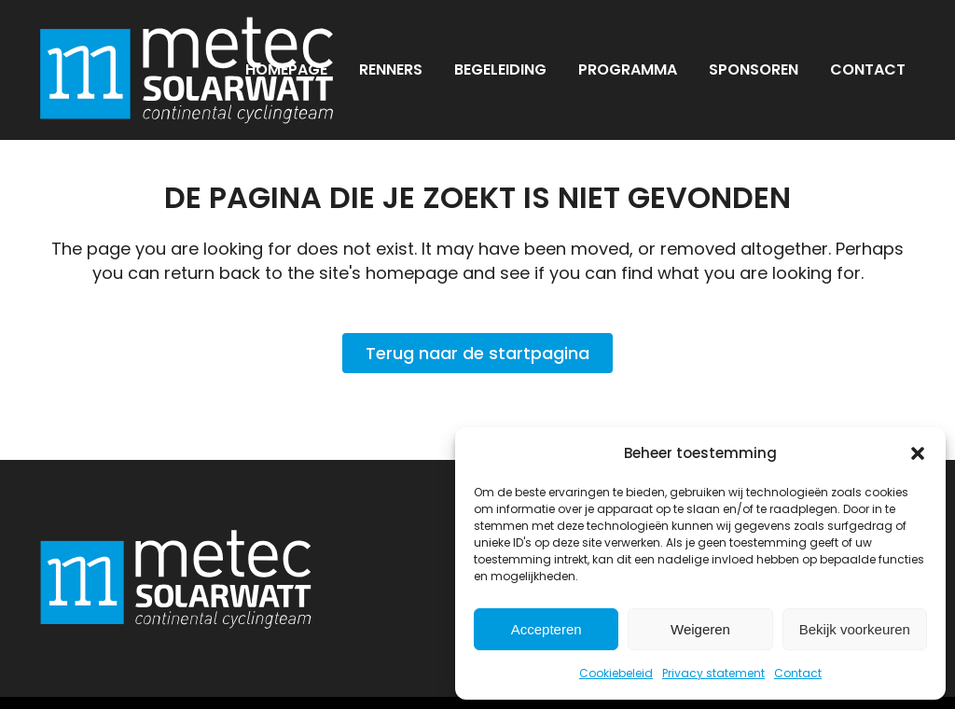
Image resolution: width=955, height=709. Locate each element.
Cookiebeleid (616, 673)
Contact (798, 673)
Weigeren (700, 629)
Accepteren (546, 629)
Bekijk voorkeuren (854, 629)
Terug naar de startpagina (477, 353)
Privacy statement (713, 673)
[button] (917, 453)
